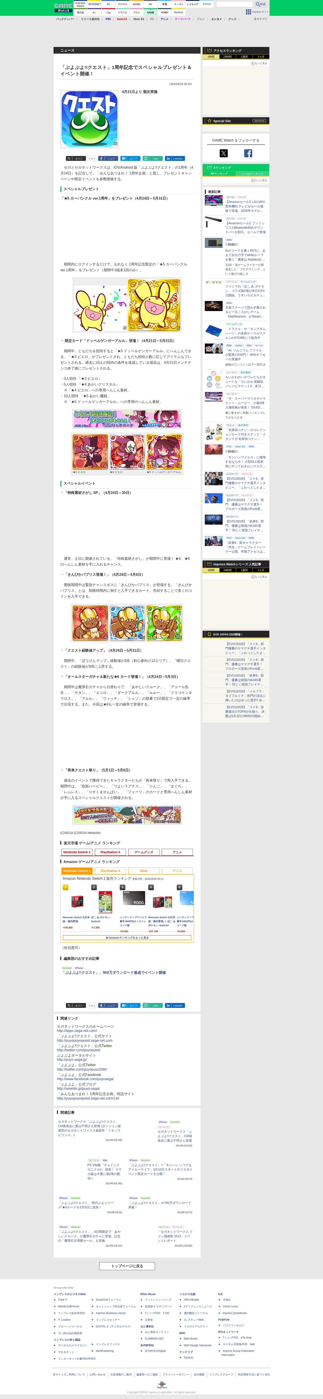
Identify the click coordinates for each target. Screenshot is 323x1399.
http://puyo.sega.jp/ (72, 1059)
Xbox (143, 871)
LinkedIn (178, 158)
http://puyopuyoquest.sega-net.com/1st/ (88, 1098)
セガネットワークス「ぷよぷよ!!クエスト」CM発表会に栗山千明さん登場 (175, 1136)
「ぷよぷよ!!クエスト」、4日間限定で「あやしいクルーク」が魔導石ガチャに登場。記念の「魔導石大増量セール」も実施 (89, 1236)
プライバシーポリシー (176, 1374)
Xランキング (222, 168)
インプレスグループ (221, 1374)
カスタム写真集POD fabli (239, 1344)
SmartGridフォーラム (109, 1299)
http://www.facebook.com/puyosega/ (85, 1079)
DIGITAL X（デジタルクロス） (114, 1326)
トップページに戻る (127, 1266)
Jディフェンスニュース (198, 1306)
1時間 (210, 56)
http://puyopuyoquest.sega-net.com (85, 1040)
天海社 (227, 1299)
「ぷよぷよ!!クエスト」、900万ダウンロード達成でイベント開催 (113, 972)
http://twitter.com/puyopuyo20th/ (82, 1069)
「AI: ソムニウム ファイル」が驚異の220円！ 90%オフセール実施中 (245, 354)
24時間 (227, 56)
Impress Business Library (111, 1313)
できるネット (66, 1352)
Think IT (63, 1299)
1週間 (244, 56)
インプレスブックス (108, 1344)
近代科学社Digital (155, 1351)
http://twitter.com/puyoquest (78, 1050)
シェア (111, 158)
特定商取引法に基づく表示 (254, 1374)
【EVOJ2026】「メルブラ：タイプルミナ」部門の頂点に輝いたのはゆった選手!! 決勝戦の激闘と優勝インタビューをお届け (245, 700)
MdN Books (191, 1338)
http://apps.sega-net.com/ (77, 1031)
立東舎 (149, 1319)
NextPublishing (105, 1351)
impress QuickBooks (235, 1313)
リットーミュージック (158, 1299)
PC (152, 19)
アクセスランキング (227, 51)
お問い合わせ (98, 1374)
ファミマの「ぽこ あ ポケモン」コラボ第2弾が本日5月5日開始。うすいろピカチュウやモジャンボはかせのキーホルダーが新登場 (245, 295)
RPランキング (219, 173)
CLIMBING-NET (154, 1338)
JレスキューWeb (194, 1319)
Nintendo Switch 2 (76, 852)
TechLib (188, 1357)
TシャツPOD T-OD (157, 1313)
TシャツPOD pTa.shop (237, 1337)
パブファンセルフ (233, 1325)
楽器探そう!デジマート (158, 1306)
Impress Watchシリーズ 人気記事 (237, 564)
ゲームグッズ (143, 852)
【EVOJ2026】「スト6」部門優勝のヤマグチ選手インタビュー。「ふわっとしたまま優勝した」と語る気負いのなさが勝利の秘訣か (245, 487)
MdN (182, 1333)
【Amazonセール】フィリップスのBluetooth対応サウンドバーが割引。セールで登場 (245, 227)
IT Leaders (64, 1319)
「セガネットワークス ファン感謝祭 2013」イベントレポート (175, 1236)
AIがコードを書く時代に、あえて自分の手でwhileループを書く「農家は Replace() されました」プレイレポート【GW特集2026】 (245, 259)
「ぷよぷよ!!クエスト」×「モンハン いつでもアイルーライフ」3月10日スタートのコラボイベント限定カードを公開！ (160, 1169)
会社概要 (199, 1374)
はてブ (133, 158)
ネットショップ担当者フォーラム (116, 1306)
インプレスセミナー (108, 1319)
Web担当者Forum (68, 1306)
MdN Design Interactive (198, 1345)
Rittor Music (148, 1294)
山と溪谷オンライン (157, 1332)
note (155, 158)
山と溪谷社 (147, 1326)
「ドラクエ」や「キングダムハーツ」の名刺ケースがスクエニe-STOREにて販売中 (245, 333)
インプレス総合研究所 (71, 1313)
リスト (91, 158)
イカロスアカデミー (196, 1326)
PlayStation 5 (110, 852)
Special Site (222, 121)
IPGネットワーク (228, 1332)
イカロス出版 (187, 1294)
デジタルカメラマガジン (72, 1345)
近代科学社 (147, 1345)
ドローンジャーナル (70, 1326)
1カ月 (261, 56)
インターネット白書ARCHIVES (77, 1358)
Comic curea (230, 1306)
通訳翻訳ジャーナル (196, 1313)
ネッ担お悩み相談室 (70, 1333)
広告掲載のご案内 (121, 1374)
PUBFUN (224, 1319)
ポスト (79, 158)
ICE (220, 1294)
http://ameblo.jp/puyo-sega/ (78, 1088)
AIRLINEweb (191, 1299)
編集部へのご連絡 (147, 1374)
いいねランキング (252, 173)
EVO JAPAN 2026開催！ (228, 634)
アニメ (177, 852)
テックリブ (186, 1352)
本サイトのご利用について (69, 1374)
